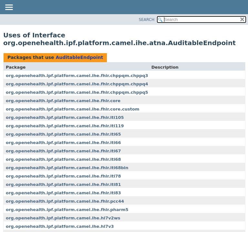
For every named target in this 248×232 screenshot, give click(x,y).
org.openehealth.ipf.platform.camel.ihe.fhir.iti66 (63, 142)
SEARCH (147, 19)
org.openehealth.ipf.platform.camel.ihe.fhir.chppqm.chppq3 (77, 75)
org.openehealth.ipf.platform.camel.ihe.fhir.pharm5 (67, 209)
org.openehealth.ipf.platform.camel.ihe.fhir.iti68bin (67, 167)
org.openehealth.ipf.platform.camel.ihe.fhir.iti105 (65, 117)
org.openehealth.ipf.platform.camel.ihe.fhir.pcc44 (65, 201)
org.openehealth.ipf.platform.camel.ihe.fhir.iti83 (63, 192)
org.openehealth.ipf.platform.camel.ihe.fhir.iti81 (63, 184)
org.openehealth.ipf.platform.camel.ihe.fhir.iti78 (63, 176)
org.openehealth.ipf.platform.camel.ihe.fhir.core (63, 100)
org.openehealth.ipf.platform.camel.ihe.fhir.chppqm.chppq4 (77, 84)
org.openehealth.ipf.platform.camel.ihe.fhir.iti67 (63, 151)
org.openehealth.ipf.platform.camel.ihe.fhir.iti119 (65, 125)
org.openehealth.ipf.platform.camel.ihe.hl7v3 (60, 226)
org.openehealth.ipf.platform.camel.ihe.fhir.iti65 (63, 134)
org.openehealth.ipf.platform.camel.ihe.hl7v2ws (63, 218)
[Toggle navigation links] (8, 7)
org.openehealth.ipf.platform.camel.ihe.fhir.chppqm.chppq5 (77, 92)
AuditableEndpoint (79, 57)
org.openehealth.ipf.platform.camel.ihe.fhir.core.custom (73, 109)
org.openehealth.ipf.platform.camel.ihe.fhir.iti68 (63, 159)
